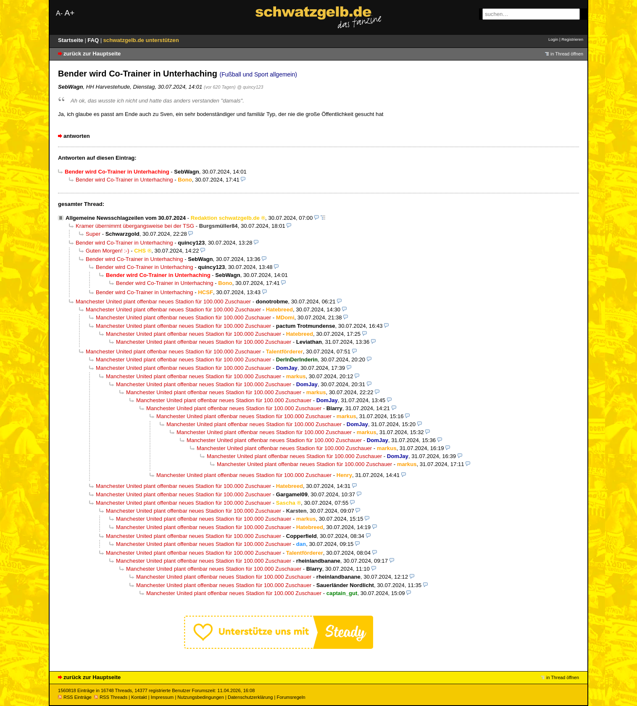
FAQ (93, 40)
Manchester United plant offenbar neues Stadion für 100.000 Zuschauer (163, 301)
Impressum (162, 697)
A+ (69, 12)
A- (59, 13)
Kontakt (139, 697)
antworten (76, 136)
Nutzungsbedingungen (200, 697)
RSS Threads (110, 697)
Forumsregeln (290, 697)
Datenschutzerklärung (250, 697)
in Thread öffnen (566, 53)
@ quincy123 (250, 87)
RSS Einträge (75, 697)
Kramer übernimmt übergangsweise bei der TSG (135, 226)
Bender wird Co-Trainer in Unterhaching (124, 179)
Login (553, 39)
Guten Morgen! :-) (107, 251)
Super (93, 234)
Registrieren (572, 39)
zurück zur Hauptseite (92, 53)
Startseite (71, 40)
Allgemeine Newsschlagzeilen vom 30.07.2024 (126, 218)
